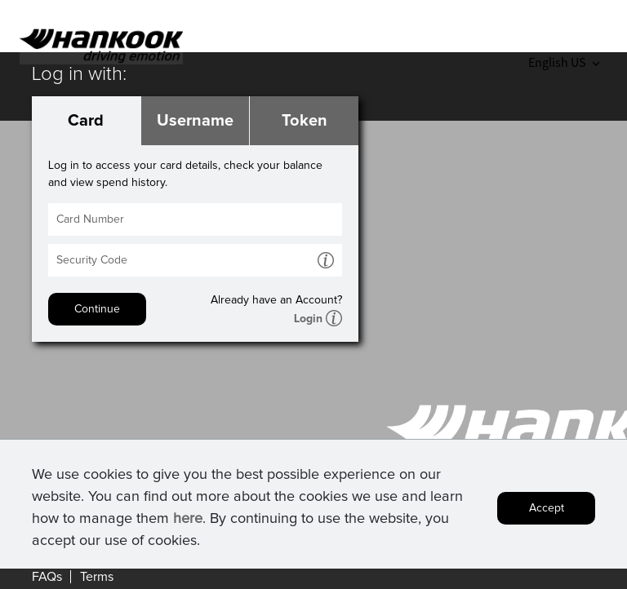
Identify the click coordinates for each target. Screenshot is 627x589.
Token (304, 121)
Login (308, 319)
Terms (96, 576)
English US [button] (563, 62)
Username (195, 121)
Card (86, 121)
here (187, 523)
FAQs (47, 576)
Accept (546, 512)
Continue (97, 309)
